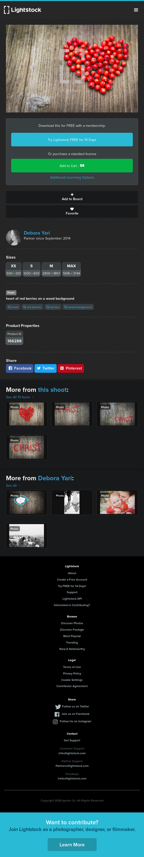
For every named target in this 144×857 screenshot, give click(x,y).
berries (52, 307)
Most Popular (72, 636)
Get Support (72, 740)
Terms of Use (72, 667)
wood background (78, 307)
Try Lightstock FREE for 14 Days (72, 139)
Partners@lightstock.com (72, 766)
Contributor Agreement (72, 686)
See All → (13, 485)
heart (13, 307)
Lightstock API (72, 598)
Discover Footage (72, 629)
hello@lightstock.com (72, 778)
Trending (72, 642)
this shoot (52, 389)
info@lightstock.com (72, 753)
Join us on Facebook (75, 714)
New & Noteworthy (72, 649)
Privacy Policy (72, 673)
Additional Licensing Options (72, 177)
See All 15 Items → (20, 397)
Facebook (20, 368)
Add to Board (72, 197)
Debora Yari (37, 232)
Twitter (45, 368)
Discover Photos (72, 623)
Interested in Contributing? (72, 605)
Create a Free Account (72, 579)
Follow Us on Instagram (75, 721)
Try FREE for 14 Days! (72, 586)
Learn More (72, 844)
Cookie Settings (72, 680)
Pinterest (71, 368)
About (72, 573)
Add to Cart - (72, 165)
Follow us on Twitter (75, 706)
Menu (136, 10)
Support (72, 592)
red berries (32, 307)
